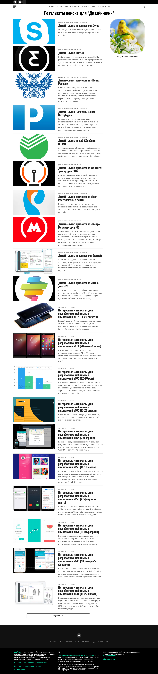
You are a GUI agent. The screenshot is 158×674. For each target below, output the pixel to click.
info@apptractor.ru (109, 656)
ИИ (109, 6)
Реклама (18, 663)
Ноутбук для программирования (27, 666)
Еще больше (58, 616)
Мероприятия (41, 663)
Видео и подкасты (72, 6)
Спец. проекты (29, 663)
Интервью (85, 6)
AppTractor (18, 652)
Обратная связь (108, 659)
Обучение (101, 6)
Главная (51, 6)
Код (93, 6)
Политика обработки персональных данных (76, 656)
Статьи (59, 6)
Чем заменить (20, 670)
